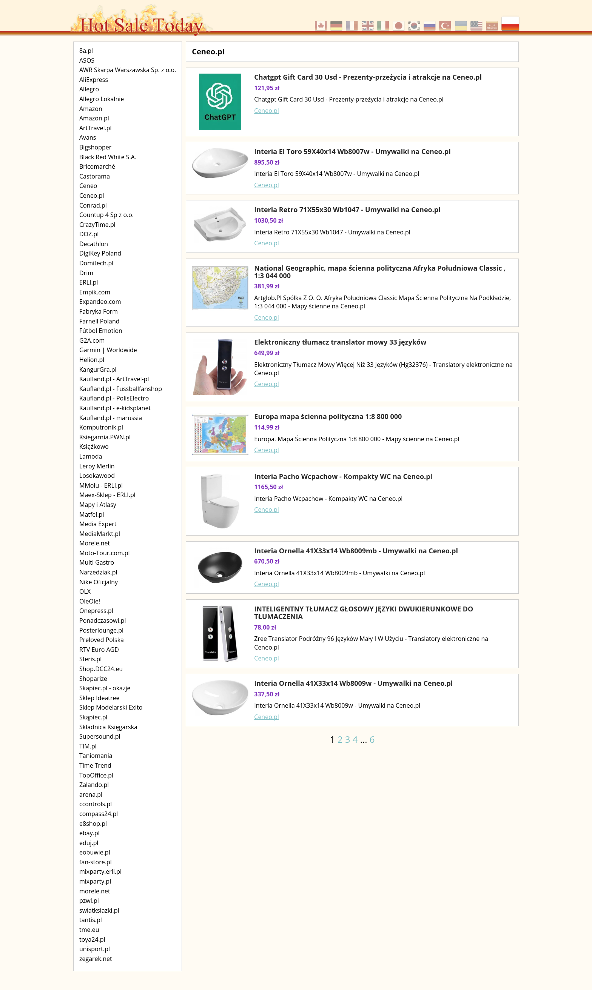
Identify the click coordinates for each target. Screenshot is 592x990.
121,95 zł (266, 88)
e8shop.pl (93, 823)
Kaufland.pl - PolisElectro (114, 398)
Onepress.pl (96, 611)
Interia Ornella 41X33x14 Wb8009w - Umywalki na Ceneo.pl (353, 683)
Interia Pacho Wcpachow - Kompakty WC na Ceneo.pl (343, 476)
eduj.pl (89, 843)
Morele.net (94, 543)
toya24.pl (92, 939)
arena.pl (90, 794)
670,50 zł (266, 561)
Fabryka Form (98, 311)
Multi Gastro (96, 562)
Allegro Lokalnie (101, 99)
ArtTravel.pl (95, 128)
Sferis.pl (90, 659)
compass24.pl (98, 814)
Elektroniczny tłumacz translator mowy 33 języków (340, 341)
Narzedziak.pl (98, 572)
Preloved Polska (101, 640)
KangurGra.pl (98, 369)
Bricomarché (97, 166)
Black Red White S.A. (107, 157)
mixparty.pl (95, 881)
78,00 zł (265, 627)
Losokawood (97, 475)
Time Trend (95, 765)
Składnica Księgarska (108, 727)
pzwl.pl (89, 900)
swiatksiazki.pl (99, 910)
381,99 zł (266, 286)
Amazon (90, 109)
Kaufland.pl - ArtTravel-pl (114, 379)
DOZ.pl (89, 234)
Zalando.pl (94, 785)
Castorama (94, 176)
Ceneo (88, 186)
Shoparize (93, 678)
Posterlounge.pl (101, 630)
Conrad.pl (93, 205)
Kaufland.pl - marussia (110, 418)
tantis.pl (90, 920)
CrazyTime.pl (97, 224)
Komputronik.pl (101, 427)
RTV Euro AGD (99, 649)
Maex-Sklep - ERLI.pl (107, 495)
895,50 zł (266, 162)
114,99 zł (266, 427)
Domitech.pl (96, 263)
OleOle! (89, 601)
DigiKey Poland (100, 253)
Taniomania (96, 755)
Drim (86, 273)
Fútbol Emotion (100, 330)
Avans (87, 137)
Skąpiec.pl (93, 717)
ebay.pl (89, 833)
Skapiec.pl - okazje (104, 688)
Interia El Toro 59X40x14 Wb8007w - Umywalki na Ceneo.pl (352, 151)
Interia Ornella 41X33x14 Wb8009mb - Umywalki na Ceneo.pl (356, 550)
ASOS (86, 60)
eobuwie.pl (94, 852)
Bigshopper (95, 147)
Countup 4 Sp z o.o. (106, 215)
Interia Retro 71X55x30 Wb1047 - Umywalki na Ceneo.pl (347, 209)
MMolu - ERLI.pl (101, 485)
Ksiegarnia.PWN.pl (105, 437)
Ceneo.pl (91, 195)
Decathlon (93, 244)
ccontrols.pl (95, 804)
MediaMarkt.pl (99, 534)
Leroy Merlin (96, 466)
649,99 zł (266, 353)
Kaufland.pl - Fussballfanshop (120, 389)
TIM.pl (88, 746)
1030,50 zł (268, 220)
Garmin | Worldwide (108, 350)
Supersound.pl (99, 736)
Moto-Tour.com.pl (104, 553)
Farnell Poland (99, 321)
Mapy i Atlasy (97, 504)
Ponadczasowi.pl (102, 620)
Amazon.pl (94, 118)
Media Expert (98, 524)
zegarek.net (95, 959)
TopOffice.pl (96, 775)
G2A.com (92, 340)
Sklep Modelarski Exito (110, 707)
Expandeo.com (100, 301)
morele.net (94, 891)
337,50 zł (266, 694)
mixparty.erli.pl (100, 871)
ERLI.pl (88, 282)
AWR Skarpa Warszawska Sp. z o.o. (127, 70)
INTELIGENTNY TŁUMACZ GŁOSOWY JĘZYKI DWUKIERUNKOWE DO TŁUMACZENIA (363, 612)
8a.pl (86, 50)
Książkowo (94, 446)
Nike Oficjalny (98, 582)
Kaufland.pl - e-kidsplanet (115, 408)
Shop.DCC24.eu (101, 669)
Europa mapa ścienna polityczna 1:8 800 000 (328, 416)
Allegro (89, 89)
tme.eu (89, 929)
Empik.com (94, 292)
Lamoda (90, 456)
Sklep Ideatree (99, 698)
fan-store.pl (95, 862)
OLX (85, 591)
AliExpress (93, 79)
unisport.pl (94, 949)
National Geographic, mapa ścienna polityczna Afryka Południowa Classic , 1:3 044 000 (380, 271)
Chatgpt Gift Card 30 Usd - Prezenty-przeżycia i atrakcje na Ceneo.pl (368, 77)
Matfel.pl (91, 514)
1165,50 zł (268, 487)
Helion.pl (91, 360)
